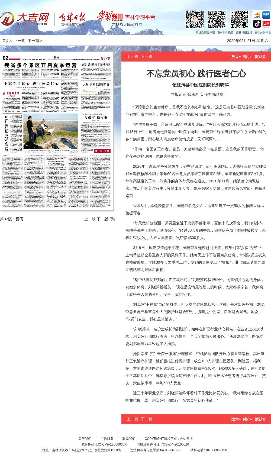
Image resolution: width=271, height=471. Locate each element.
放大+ (236, 56)
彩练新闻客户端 (205, 32)
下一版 (102, 219)
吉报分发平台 (263, 32)
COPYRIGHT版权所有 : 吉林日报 (169, 439)
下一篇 (146, 56)
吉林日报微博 (244, 32)
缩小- (247, 56)
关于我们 (84, 439)
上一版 (90, 219)
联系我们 (129, 439)
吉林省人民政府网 (127, 24)
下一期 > (35, 40)
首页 (5, 40)
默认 (260, 56)
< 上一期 (17, 40)
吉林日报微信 (225, 32)
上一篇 (132, 56)
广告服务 (107, 439)
